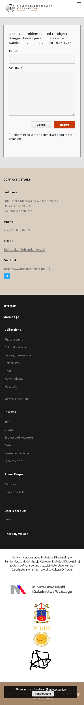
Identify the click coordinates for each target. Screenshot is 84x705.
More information (56, 689)
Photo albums (14, 339)
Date (8, 445)
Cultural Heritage (16, 347)
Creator (10, 430)
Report (64, 124)
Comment (16, 68)
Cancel (41, 124)
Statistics (10, 484)
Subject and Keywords (19, 437)
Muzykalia (11, 386)
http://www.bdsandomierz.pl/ (24, 269)
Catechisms (12, 363)
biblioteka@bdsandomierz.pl (24, 249)
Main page (11, 317)
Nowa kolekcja (14, 379)
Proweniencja (13, 461)
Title (7, 422)
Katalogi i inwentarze (18, 355)
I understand (43, 693)
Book (8, 371)
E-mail (13, 51)
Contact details (14, 492)
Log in (9, 519)
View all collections (17, 399)
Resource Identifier (17, 453)
